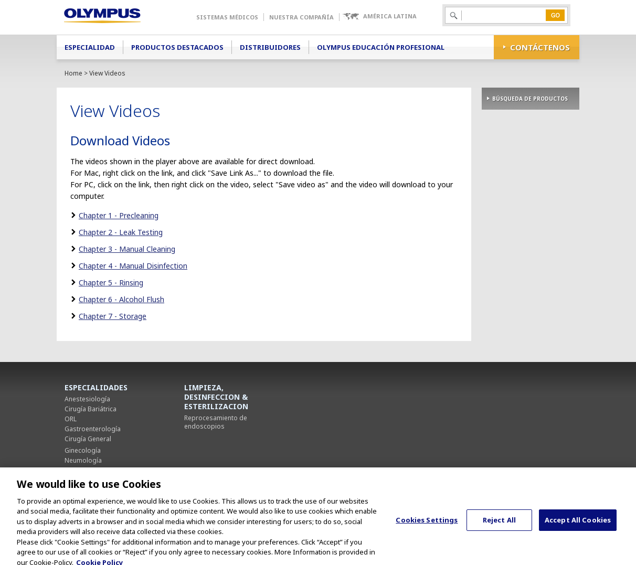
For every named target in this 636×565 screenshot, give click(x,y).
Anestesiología (87, 399)
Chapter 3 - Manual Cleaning (127, 249)
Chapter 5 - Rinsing (111, 282)
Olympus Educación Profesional (380, 47)
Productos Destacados (177, 47)
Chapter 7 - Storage (112, 316)
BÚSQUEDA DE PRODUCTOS (530, 98)
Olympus (117, 17)
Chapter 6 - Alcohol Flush (121, 299)
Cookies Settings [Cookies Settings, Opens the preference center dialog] (427, 526)
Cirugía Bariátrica (90, 408)
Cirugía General (88, 438)
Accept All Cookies (578, 526)
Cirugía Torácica (89, 470)
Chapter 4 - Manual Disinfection (133, 266)
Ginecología (83, 450)
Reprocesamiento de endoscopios (215, 422)
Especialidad (90, 47)
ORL (71, 418)
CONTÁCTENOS (540, 47)
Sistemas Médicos (227, 17)
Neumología (83, 460)
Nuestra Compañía (301, 17)
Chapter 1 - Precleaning (118, 215)
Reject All (499, 526)
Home (73, 73)
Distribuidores (270, 47)
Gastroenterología (93, 428)
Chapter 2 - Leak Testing (121, 232)
